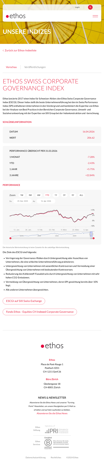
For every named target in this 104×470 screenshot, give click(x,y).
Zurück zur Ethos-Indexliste (20, 50)
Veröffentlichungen (35, 67)
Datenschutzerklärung (36, 458)
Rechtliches (56, 458)
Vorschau (11, 67)
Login (77, 7)
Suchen (90, 7)
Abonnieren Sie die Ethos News (52, 413)
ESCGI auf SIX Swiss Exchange (24, 301)
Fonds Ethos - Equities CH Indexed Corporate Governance (40, 312)
